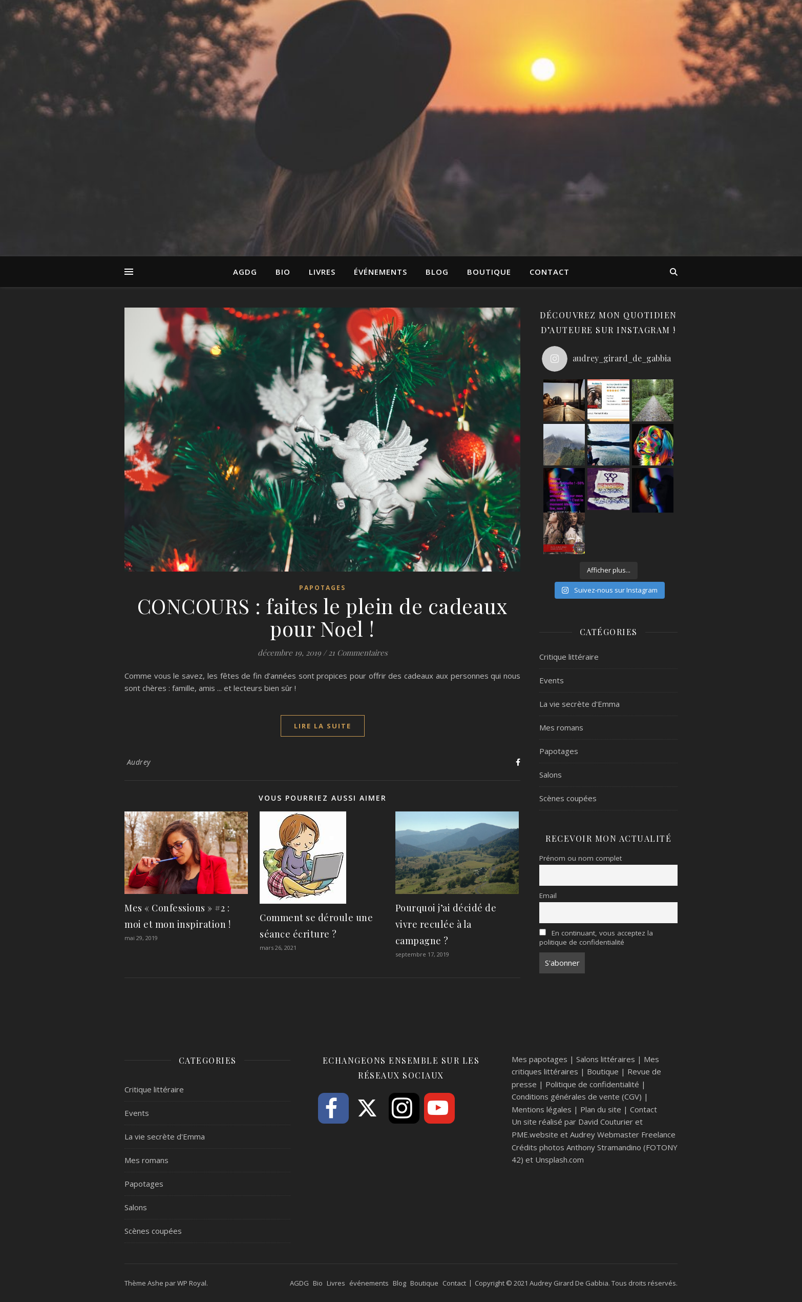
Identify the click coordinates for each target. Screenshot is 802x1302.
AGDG (245, 272)
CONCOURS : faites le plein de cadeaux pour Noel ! (322, 617)
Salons (550, 774)
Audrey (139, 762)
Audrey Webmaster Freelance (623, 1134)
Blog (437, 272)
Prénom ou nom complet (580, 858)
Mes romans (561, 727)
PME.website (535, 1134)
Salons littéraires (605, 1059)
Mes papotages (539, 1059)
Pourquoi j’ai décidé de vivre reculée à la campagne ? (446, 924)
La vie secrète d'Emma (579, 704)
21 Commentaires (358, 652)
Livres (322, 272)
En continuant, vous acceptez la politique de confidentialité (596, 937)
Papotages (322, 587)
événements (380, 272)
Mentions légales (542, 1109)
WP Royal (191, 1283)
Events (551, 680)
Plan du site (600, 1109)
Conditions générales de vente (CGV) (577, 1096)
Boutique (489, 272)
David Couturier (605, 1121)
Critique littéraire (569, 657)
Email (548, 895)
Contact (549, 272)
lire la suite (322, 725)
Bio (283, 272)
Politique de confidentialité (592, 1084)
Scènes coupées (568, 798)
